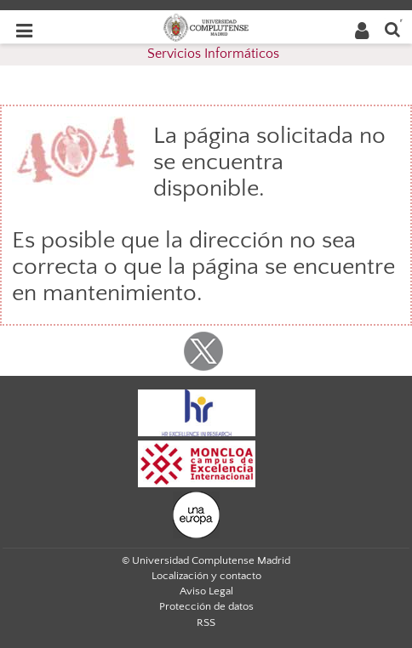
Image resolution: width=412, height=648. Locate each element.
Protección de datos (206, 606)
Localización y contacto (206, 576)
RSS (206, 622)
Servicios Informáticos (213, 53)
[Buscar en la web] (392, 28)
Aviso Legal (206, 591)
